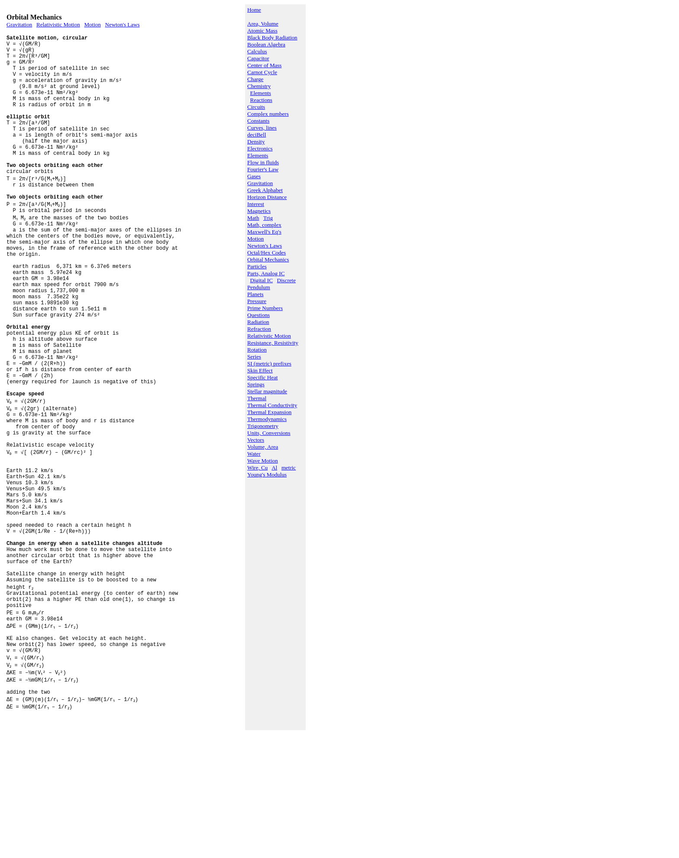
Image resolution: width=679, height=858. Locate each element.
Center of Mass (264, 65)
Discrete (286, 280)
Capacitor (258, 58)
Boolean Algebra (266, 44)
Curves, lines (262, 127)
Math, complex (264, 225)
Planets (255, 294)
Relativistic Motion (58, 24)
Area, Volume (262, 23)
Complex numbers (268, 114)
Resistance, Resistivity (272, 342)
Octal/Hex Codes (266, 252)
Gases (254, 176)
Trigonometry (262, 426)
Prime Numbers (265, 308)
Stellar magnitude (267, 391)
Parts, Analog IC (266, 273)
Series (254, 356)
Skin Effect (260, 370)
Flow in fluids (263, 162)
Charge (255, 79)
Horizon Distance (267, 197)
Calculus (257, 51)
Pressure (256, 301)
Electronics (259, 148)
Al (274, 467)
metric (288, 467)
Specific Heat (262, 377)
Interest (255, 204)
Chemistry (259, 86)
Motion (92, 24)
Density (256, 141)
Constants (258, 120)
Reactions (261, 100)
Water (254, 453)
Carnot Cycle (262, 72)
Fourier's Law (262, 169)
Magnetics (259, 211)
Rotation (257, 349)
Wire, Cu (257, 467)
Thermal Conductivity (272, 405)
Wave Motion (262, 460)
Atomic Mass (262, 30)
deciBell (256, 134)
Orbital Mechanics (268, 259)
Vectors (255, 440)
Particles (257, 266)
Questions (258, 315)
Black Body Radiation (272, 37)
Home (254, 10)
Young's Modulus (267, 474)
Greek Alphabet (265, 190)
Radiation (258, 322)
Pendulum (258, 287)
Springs (256, 384)
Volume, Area (262, 447)
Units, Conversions (269, 433)
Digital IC (261, 280)
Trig (268, 218)
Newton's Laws (122, 24)
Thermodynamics (267, 419)
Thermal (256, 398)
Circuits (256, 107)
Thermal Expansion (269, 412)
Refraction (259, 329)
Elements (260, 93)
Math (253, 218)
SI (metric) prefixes (269, 363)
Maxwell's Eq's (264, 231)
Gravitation (19, 24)
